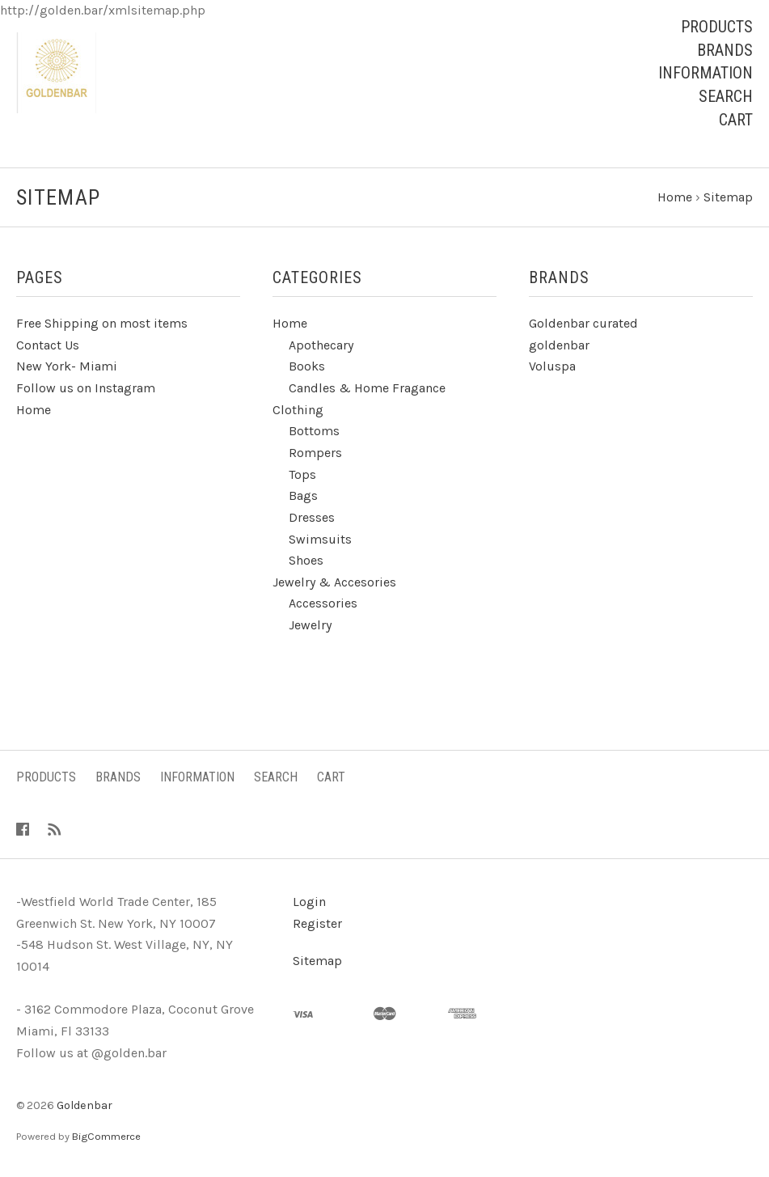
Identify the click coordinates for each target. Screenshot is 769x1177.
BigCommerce (106, 1136)
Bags (303, 495)
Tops (302, 474)
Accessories (323, 603)
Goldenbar (84, 1105)
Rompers (315, 452)
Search (726, 96)
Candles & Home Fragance (367, 388)
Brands (725, 50)
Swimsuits (320, 539)
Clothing (298, 409)
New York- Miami (66, 366)
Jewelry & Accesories (334, 582)
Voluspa (552, 366)
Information (705, 73)
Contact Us (47, 345)
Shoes (306, 560)
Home (33, 409)
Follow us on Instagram (85, 388)
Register (317, 923)
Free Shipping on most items (102, 323)
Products (717, 26)
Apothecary (321, 345)
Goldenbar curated (583, 323)
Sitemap (317, 960)
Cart (736, 119)
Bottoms (314, 430)
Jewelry (310, 625)
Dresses (312, 517)
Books (307, 366)
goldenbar (559, 345)
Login (309, 901)
